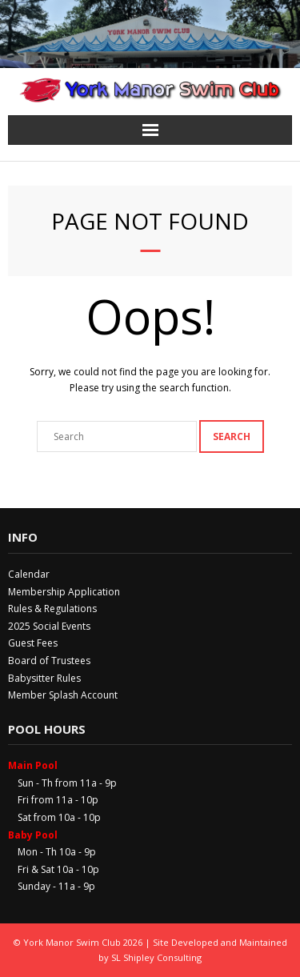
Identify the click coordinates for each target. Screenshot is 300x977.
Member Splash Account (63, 695)
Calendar (29, 574)
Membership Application (64, 592)
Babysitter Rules (44, 678)
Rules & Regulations (52, 608)
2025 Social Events (49, 626)
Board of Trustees (49, 660)
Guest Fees (33, 643)
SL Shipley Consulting (156, 957)
